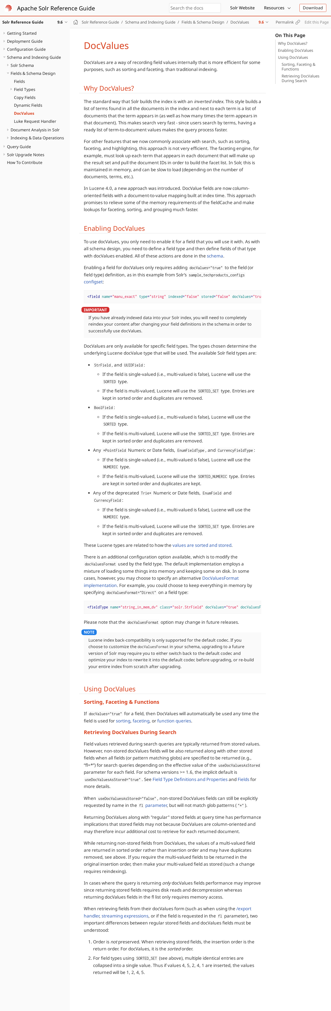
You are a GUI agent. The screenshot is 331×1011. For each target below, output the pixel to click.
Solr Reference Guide (100, 22)
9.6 (261, 22)
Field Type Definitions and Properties (190, 779)
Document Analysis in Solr (35, 130)
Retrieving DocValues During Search (300, 78)
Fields (19, 81)
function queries (174, 721)
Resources (274, 8)
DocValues (24, 113)
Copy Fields (24, 97)
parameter (152, 805)
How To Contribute (24, 162)
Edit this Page (317, 22)
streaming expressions (125, 916)
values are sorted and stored (201, 545)
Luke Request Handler (35, 121)
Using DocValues (293, 57)
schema (215, 256)
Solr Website (242, 8)
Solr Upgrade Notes (25, 154)
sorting (123, 721)
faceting (141, 721)
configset (93, 282)
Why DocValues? (292, 43)
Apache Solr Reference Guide (56, 8)
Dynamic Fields (28, 105)
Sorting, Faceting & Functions (298, 66)
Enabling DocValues (295, 50)
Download (313, 8)
